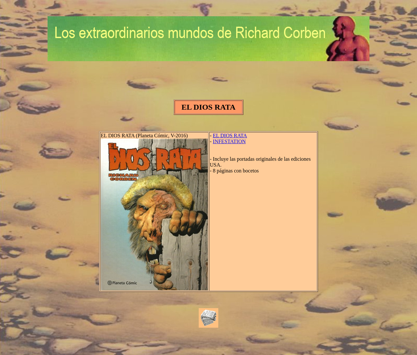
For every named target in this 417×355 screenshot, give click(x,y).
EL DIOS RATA (230, 135)
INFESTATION (229, 141)
